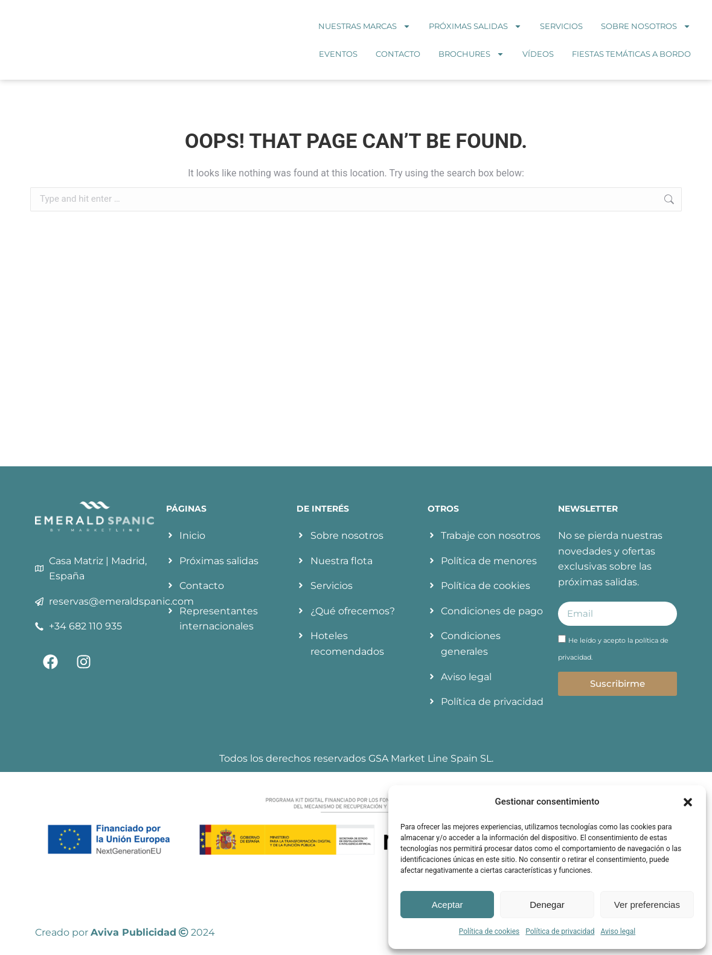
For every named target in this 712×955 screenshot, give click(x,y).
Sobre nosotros (646, 26)
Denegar (547, 904)
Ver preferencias (647, 904)
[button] (688, 802)
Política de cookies (489, 931)
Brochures (471, 54)
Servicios (561, 26)
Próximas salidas (475, 26)
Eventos (338, 54)
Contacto (398, 54)
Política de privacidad (559, 931)
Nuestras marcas (364, 26)
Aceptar (447, 904)
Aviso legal (617, 931)
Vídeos (538, 54)
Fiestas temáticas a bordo (631, 54)
